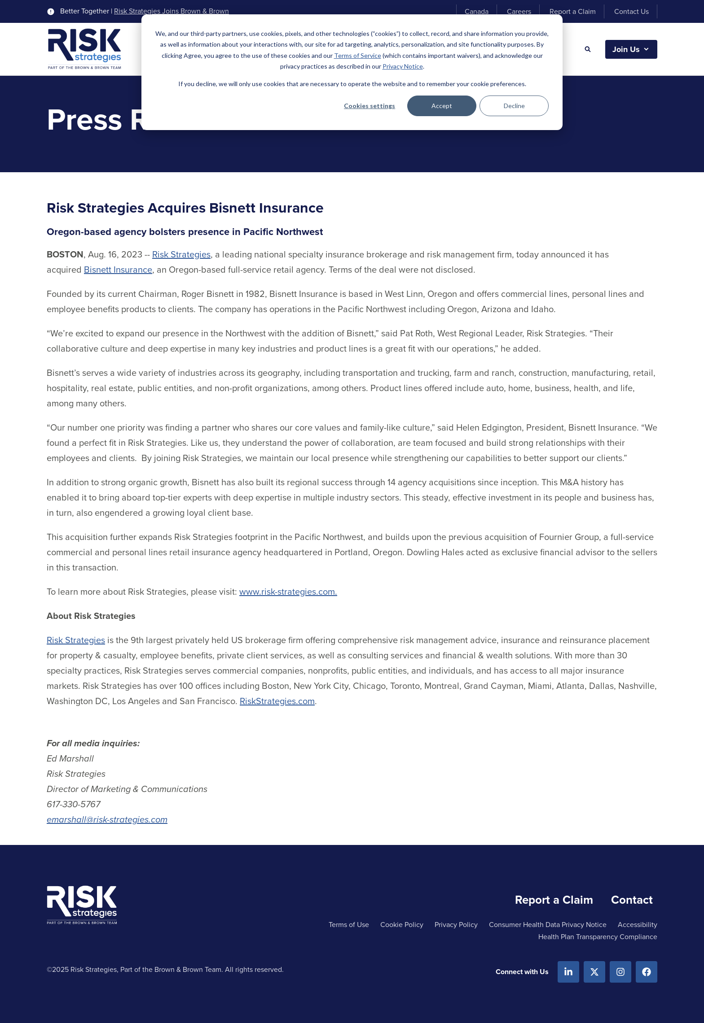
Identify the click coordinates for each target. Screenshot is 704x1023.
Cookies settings (369, 105)
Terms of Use (349, 924)
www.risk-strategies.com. (288, 591)
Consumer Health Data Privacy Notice (548, 924)
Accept (441, 105)
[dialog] (352, 72)
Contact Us (631, 11)
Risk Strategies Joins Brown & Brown (171, 11)
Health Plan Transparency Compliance (597, 937)
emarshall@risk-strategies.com (107, 819)
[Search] (587, 49)
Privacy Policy (456, 924)
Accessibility (637, 924)
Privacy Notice (403, 66)
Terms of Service (357, 55)
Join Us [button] (626, 49)
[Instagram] (620, 972)
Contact (632, 899)
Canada (476, 11)
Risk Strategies (181, 254)
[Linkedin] (568, 972)
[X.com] (594, 972)
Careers (519, 11)
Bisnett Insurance (118, 269)
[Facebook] (646, 972)
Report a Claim (573, 11)
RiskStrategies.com (277, 701)
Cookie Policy (401, 924)
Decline (514, 105)
